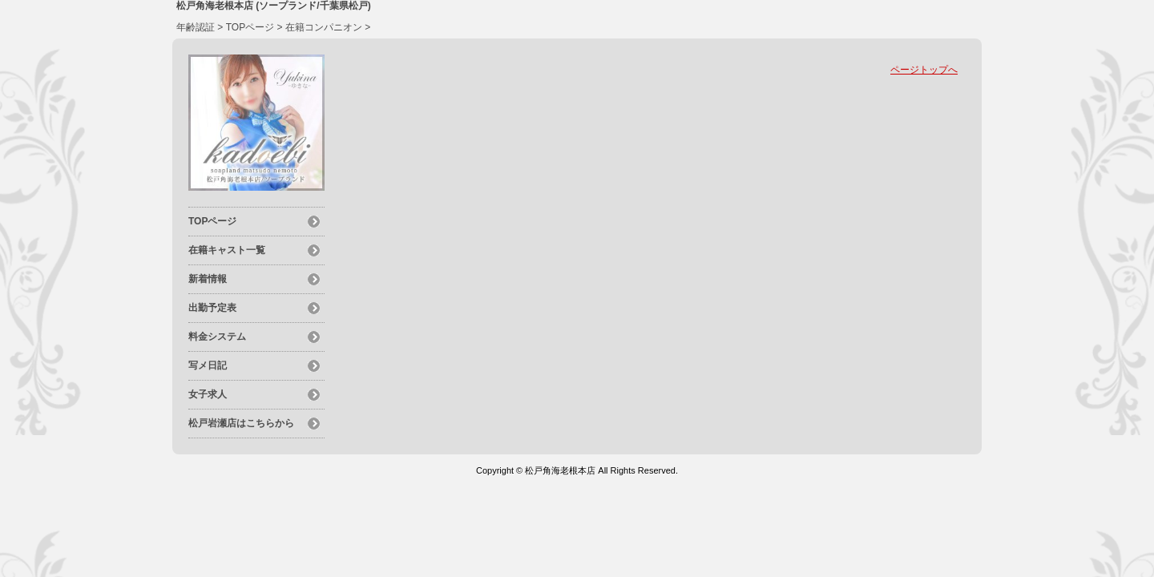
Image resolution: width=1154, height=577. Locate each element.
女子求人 (207, 394)
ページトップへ (924, 69)
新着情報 (207, 278)
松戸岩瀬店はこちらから (241, 423)
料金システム (217, 336)
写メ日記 (207, 365)
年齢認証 (195, 27)
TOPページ (250, 27)
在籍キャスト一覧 (226, 250)
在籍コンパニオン (323, 27)
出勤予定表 (212, 307)
